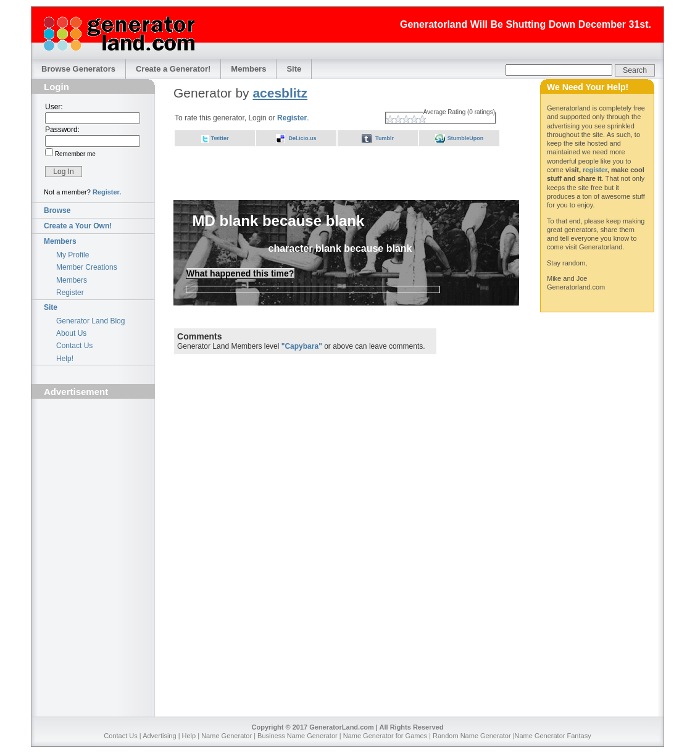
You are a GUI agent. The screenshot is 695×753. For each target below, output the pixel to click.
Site (293, 68)
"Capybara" (301, 346)
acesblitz (279, 93)
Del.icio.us (302, 138)
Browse (57, 210)
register (595, 169)
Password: (62, 129)
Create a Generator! (173, 68)
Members (248, 68)
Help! (64, 358)
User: (54, 106)
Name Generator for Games (385, 735)
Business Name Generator (297, 735)
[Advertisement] (93, 473)
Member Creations (86, 267)
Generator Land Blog (90, 321)
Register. (107, 192)
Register (70, 292)
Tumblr (384, 138)
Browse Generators (78, 68)
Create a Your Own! (78, 226)
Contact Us (74, 345)
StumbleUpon (465, 138)
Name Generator (226, 735)
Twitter (220, 138)
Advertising (159, 735)
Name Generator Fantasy (553, 735)
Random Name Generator (472, 735)
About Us (71, 333)
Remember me (74, 154)
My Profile (72, 255)
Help (189, 735)
